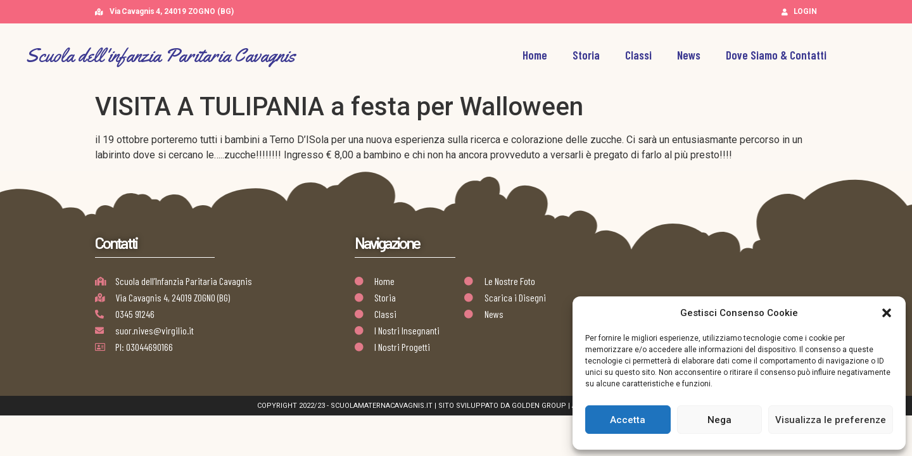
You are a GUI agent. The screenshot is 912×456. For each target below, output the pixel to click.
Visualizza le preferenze (830, 420)
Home (534, 55)
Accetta (627, 420)
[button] (886, 313)
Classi (638, 55)
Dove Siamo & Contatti (776, 55)
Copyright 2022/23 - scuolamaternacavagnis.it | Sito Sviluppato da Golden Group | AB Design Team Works (456, 406)
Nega (719, 420)
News (688, 55)
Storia (586, 55)
